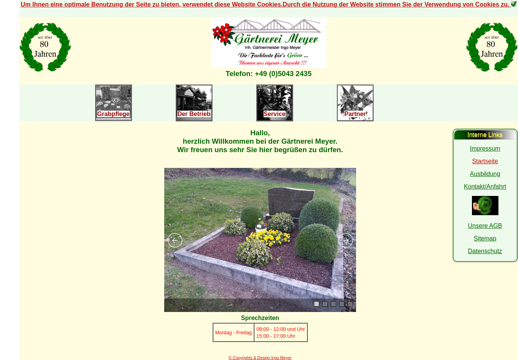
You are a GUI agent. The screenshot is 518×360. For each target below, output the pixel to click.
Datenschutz (485, 251)
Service (274, 114)
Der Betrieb (193, 114)
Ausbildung (485, 174)
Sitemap (485, 238)
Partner (355, 114)
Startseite (485, 161)
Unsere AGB (485, 225)
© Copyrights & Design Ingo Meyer (260, 357)
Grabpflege (113, 114)
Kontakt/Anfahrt (485, 186)
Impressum (485, 148)
